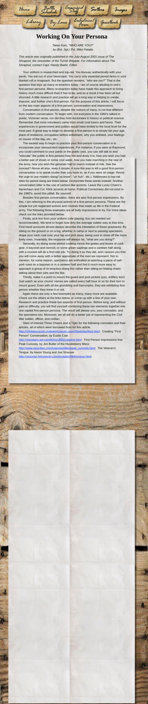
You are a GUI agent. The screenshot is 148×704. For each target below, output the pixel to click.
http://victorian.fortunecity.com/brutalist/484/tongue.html (55, 356)
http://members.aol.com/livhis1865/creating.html (50, 339)
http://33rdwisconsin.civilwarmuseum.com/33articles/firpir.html (59, 331)
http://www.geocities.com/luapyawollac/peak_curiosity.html (57, 348)
